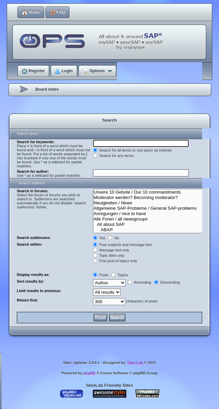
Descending (167, 282)
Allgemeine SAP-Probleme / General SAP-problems (152, 208)
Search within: (29, 244)
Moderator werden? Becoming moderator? (152, 197)
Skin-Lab (135, 363)
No (113, 238)
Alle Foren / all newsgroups (152, 219)
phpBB (89, 373)
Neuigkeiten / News (152, 203)
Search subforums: (34, 238)
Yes (99, 238)
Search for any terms (113, 156)
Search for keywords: (36, 142)
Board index (47, 89)
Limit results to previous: (39, 291)
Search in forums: (33, 191)
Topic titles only (108, 255)
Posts (101, 275)
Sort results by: (30, 281)
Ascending (139, 282)
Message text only (111, 250)
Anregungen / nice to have (152, 213)
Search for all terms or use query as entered (132, 150)
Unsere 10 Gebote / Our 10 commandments (152, 192)
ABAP (152, 230)
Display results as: (33, 275)
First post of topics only (115, 261)
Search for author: (33, 171)
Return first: (27, 300)
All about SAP (152, 224)
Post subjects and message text (122, 245)
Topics (119, 275)
